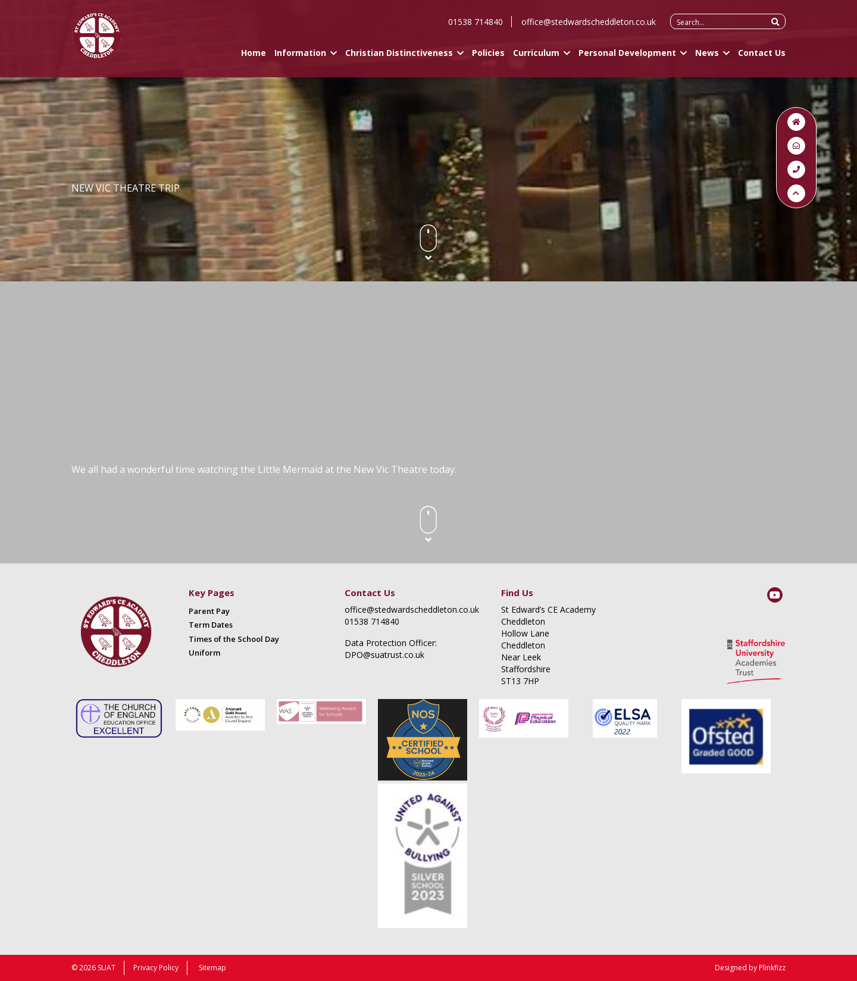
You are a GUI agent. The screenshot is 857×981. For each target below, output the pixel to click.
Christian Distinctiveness (399, 58)
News (707, 58)
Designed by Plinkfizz (750, 968)
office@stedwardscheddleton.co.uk (588, 27)
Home (253, 58)
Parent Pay (209, 611)
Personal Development (627, 58)
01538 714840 (475, 27)
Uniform (204, 652)
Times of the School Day (234, 639)
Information (300, 58)
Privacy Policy (156, 968)
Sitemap (212, 968)
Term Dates (211, 624)
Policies (488, 58)
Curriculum (536, 58)
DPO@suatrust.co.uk (384, 654)
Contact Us (762, 58)
